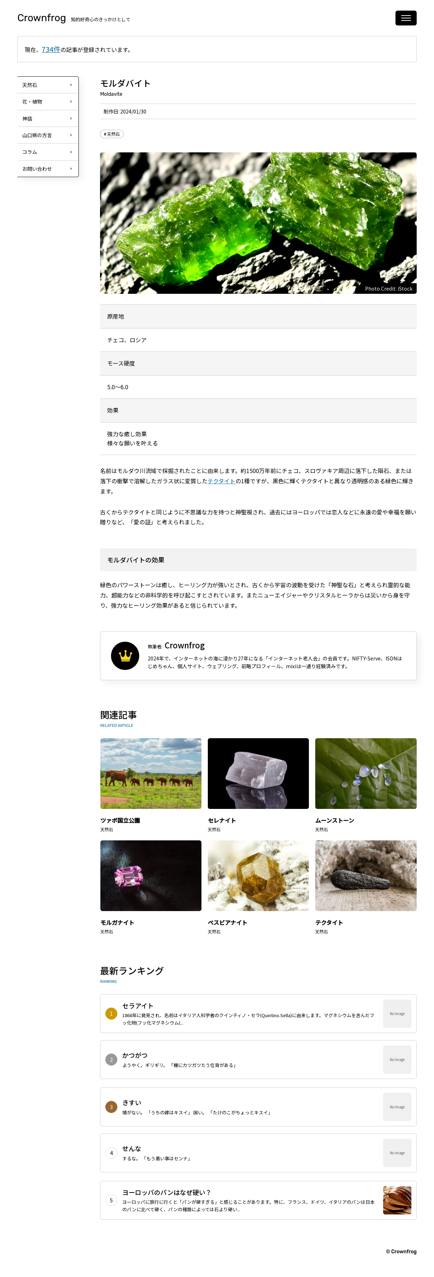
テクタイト (221, 481)
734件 (51, 49)
